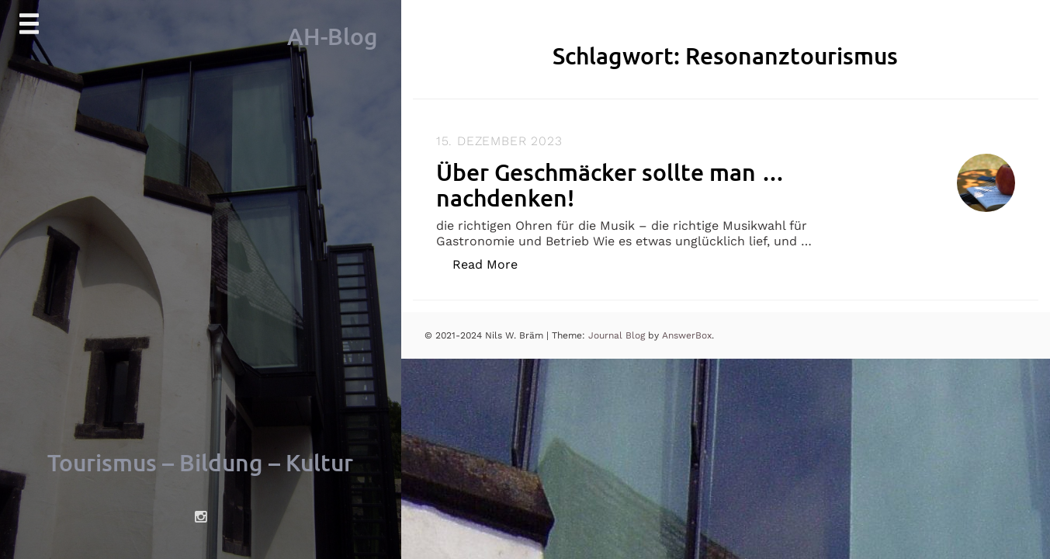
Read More (493, 263)
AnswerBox (687, 335)
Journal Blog (618, 335)
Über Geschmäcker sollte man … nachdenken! (610, 184)
